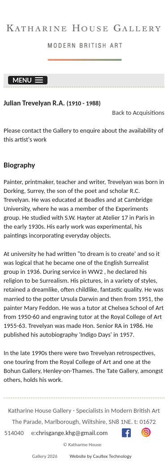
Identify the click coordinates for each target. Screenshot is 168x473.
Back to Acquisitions (138, 113)
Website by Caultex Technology (100, 456)
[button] (27, 80)
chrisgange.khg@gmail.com (72, 433)
